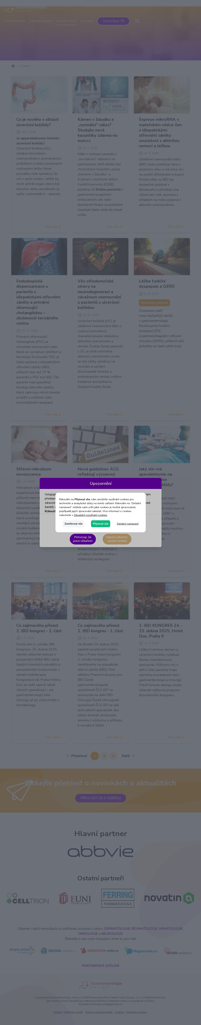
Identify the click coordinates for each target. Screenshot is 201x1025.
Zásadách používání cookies (90, 515)
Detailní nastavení (128, 524)
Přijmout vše (100, 524)
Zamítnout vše (73, 524)
